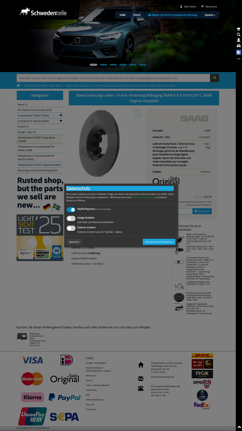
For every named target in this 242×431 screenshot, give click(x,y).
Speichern (74, 242)
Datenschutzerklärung (143, 197)
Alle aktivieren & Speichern (159, 242)
